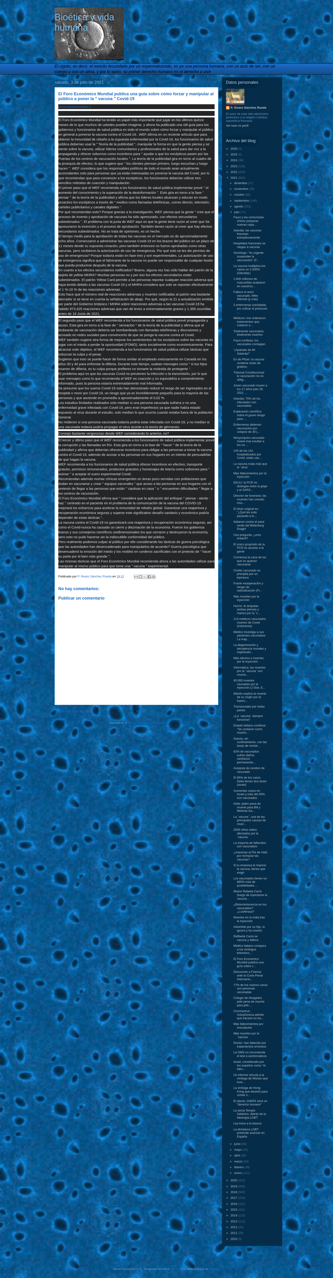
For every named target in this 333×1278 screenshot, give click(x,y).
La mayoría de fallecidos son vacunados (249, 844)
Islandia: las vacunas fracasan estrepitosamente (247, 234)
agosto (239, 206)
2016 (234, 1204)
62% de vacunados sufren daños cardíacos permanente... (246, 757)
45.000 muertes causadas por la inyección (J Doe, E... (249, 684)
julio (237, 212)
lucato (175, 1269)
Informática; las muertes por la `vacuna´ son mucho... (249, 671)
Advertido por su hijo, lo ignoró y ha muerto (249, 928)
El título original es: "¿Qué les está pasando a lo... (246, 512)
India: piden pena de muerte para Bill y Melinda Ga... (247, 807)
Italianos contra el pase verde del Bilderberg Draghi (248, 525)
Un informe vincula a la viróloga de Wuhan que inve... (250, 1078)
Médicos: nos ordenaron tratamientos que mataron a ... (249, 321)
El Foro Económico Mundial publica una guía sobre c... (248, 962)
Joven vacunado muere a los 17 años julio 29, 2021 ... (250, 389)
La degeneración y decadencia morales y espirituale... (249, 648)
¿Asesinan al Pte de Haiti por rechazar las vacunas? (250, 856)
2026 (234, 148)
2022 (234, 172)
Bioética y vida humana (84, 22)
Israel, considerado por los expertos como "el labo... (249, 1065)
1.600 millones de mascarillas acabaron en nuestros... (249, 282)
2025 (234, 154)
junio (237, 1144)
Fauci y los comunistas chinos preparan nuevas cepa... (248, 220)
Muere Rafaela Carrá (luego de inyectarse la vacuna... (250, 895)
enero (238, 1173)
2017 (234, 1198)
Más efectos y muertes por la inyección (248, 659)
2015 (234, 1209)
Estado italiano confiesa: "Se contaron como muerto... (249, 729)
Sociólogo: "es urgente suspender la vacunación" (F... (248, 256)
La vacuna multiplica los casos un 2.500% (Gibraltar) (249, 269)
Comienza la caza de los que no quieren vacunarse (249, 560)
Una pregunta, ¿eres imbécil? (247, 536)
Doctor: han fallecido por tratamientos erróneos (249, 1044)
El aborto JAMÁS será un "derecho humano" (250, 1102)
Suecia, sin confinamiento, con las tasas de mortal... (250, 742)
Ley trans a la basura (247, 1123)
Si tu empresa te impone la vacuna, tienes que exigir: (249, 868)
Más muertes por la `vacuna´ (246, 1035)
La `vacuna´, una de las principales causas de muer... (249, 820)
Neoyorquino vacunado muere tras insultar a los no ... (248, 441)
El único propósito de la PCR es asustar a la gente (249, 548)
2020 (234, 1180)
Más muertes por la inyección (246, 598)
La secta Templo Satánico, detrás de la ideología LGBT (249, 1114)
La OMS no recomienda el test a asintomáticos (250, 1054)
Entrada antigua (202, 711)
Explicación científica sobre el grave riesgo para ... (249, 415)
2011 (234, 1233)
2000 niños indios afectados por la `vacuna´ (245, 833)
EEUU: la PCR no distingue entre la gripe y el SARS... (250, 486)
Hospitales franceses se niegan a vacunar (249, 245)
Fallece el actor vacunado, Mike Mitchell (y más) (245, 295)
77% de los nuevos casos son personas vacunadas (250, 988)
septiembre (242, 200)
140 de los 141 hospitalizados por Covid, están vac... (247, 454)
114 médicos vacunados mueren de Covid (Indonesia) (249, 622)
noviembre (241, 189)
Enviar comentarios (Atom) (146, 723)
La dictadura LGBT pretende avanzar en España (248, 1133)
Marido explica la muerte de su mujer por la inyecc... (249, 697)
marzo (239, 1161)
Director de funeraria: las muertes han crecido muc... (249, 499)
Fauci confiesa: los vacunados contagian (249, 342)
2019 (234, 1186)
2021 (234, 177)
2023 (234, 166)
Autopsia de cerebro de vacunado (248, 769)
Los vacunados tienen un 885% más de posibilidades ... (250, 882)
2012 (234, 1227)
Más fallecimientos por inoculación (248, 1025)
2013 (234, 1221)
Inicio (141, 711)
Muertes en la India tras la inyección (249, 919)
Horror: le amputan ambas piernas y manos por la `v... (246, 609)
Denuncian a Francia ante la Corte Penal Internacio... (247, 975)
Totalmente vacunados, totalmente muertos (248, 333)
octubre (239, 194)
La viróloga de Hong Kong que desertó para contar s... (250, 1091)
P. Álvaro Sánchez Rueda (248, 107)
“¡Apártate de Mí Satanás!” (244, 351)
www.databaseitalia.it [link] (74, 107)
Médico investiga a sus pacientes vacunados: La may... (249, 635)
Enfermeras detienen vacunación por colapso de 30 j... (247, 428)
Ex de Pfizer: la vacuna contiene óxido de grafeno (248, 363)
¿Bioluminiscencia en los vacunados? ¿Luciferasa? (249, 908)
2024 (234, 160)
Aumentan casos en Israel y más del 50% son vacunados (249, 794)
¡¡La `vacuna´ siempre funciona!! (248, 717)
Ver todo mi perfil (237, 125)
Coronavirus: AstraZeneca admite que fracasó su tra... (248, 1014)
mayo (238, 1149)
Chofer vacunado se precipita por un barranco (246, 574)
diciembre (241, 183)
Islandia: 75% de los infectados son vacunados (246, 402)
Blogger (214, 1269)
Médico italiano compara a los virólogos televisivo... (249, 949)
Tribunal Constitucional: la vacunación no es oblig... (249, 376)
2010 (234, 1239)
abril (237, 1155)
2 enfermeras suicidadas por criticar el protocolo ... (250, 308)
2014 (234, 1215)
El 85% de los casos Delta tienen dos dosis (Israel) (249, 781)
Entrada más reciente (75, 711)
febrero (239, 1167)
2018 (234, 1192)
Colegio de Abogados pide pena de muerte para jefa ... (248, 1001)
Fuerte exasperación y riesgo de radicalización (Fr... (248, 587)
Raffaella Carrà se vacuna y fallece (245, 938)
